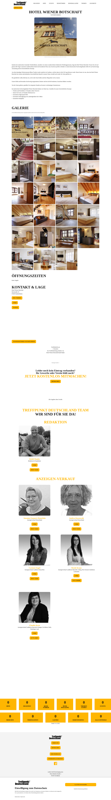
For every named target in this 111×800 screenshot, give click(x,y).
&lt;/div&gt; (55, 545)
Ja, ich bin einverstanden (81, 784)
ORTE (44, 3)
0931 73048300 (17, 298)
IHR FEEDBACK (55, 754)
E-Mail (14, 302)
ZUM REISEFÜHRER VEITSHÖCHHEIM (24, 341)
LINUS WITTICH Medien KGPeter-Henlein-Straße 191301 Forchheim (55, 773)
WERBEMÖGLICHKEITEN (55, 758)
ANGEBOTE (93, 3)
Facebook (15, 307)
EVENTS (51, 3)
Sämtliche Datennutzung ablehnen (81, 788)
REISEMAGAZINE (73, 3)
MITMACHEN (18, 7)
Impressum (23, 796)
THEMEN (83, 3)
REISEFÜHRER (61, 3)
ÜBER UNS (55, 743)
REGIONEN (36, 3)
